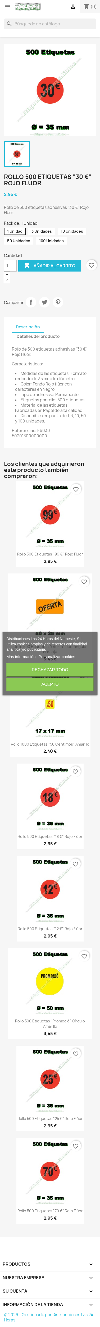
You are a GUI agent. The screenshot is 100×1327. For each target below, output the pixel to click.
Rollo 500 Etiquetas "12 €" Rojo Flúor (50, 928)
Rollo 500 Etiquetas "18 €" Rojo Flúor (50, 836)
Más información (20, 656)
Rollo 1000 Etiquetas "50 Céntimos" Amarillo (50, 744)
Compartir (31, 302)
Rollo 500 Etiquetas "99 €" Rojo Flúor (50, 554)
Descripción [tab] (28, 327)
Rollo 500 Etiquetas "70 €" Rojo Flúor (50, 1210)
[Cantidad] (10, 266)
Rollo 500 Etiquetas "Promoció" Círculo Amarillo (50, 1023)
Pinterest (58, 302)
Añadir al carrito (49, 265)
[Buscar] (50, 24)
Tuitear (44, 302)
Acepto (50, 684)
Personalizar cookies (57, 656)
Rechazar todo (50, 670)
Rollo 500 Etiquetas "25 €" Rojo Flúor (50, 1118)
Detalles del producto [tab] (38, 336)
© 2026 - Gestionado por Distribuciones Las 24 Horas (48, 1317)
